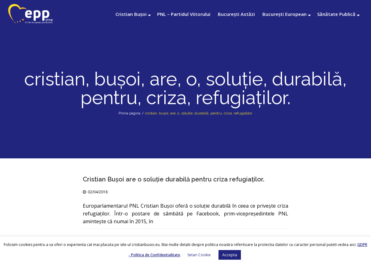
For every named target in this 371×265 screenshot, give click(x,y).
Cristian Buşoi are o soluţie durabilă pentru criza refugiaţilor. (173, 179)
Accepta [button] (229, 255)
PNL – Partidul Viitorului (183, 14)
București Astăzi (236, 14)
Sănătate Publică (336, 14)
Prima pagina (129, 113)
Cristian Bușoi (131, 14)
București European (284, 14)
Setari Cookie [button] (199, 255)
